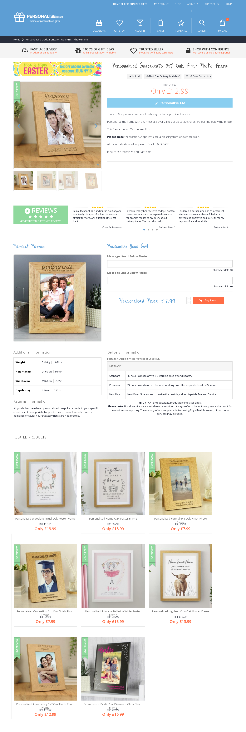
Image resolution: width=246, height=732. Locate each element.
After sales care (25, 670)
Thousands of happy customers (147, 664)
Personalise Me (169, 103)
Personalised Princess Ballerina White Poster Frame (39, 593)
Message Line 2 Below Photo (127, 273)
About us (21, 658)
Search (202, 25)
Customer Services (27, 664)
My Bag (222, 25)
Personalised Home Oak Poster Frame (95, 507)
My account (22, 677)
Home (16, 39)
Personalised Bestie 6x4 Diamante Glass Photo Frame (206, 593)
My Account (161, 3)
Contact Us (212, 3)
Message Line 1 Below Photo (127, 256)
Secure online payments (143, 670)
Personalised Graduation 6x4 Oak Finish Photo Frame (206, 508)
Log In (229, 3)
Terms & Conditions (208, 710)
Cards (160, 25)
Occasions (99, 25)
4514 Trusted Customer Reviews (40, 214)
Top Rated (181, 25)
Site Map (227, 710)
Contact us (22, 683)
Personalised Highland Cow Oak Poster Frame (95, 593)
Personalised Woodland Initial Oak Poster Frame (39, 508)
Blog (178, 3)
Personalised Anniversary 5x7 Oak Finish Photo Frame (151, 593)
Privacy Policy (186, 710)
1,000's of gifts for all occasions (147, 651)
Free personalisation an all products (150, 658)
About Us (192, 3)
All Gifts (140, 25)
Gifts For (119, 25)
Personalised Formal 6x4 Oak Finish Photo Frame (151, 508)
